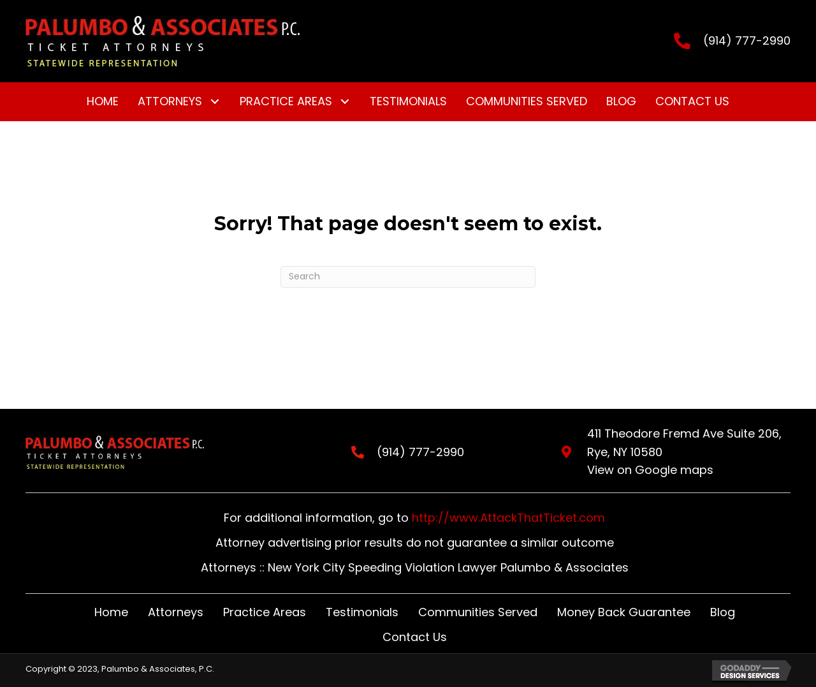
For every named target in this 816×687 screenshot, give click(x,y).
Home (111, 612)
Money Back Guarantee (623, 612)
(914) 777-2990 (746, 40)
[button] (214, 101)
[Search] (408, 277)
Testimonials (362, 612)
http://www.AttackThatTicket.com (508, 518)
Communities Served (477, 612)
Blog (722, 612)
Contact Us (414, 637)
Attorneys (175, 612)
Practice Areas (264, 612)
